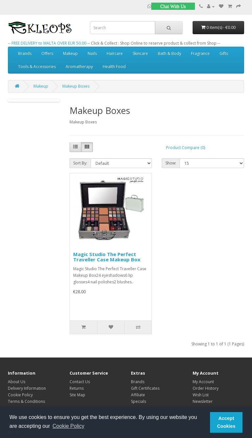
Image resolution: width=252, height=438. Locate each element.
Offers (47, 53)
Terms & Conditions (26, 401)
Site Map (77, 395)
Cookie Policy (20, 395)
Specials (138, 401)
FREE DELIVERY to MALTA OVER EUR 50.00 (48, 43)
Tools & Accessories (37, 66)
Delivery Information (27, 388)
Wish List (201, 395)
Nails (92, 53)
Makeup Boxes (76, 86)
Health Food (114, 66)
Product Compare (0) (185, 147)
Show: (170, 163)
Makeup (70, 53)
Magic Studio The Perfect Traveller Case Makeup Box (106, 257)
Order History (206, 388)
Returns (77, 388)
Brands (25, 53)
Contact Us (80, 381)
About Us (16, 381)
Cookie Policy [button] (68, 426)
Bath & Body (169, 53)
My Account (203, 381)
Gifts (224, 53)
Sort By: (80, 163)
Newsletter (203, 401)
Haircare (115, 53)
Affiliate (138, 395)
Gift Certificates (145, 388)
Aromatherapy (79, 66)
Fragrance (200, 53)
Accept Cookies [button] (226, 422)
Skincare (140, 53)
